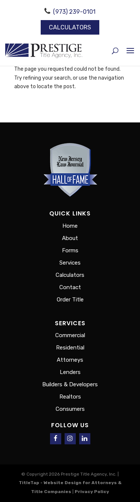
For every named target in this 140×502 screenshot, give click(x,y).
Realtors (70, 396)
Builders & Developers (70, 384)
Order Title (70, 299)
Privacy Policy (92, 491)
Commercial (70, 335)
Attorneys (70, 359)
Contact (70, 287)
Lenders (70, 372)
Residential (70, 347)
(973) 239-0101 (74, 11)
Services (70, 262)
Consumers (70, 409)
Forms (70, 250)
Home (70, 226)
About (70, 238)
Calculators (70, 27)
